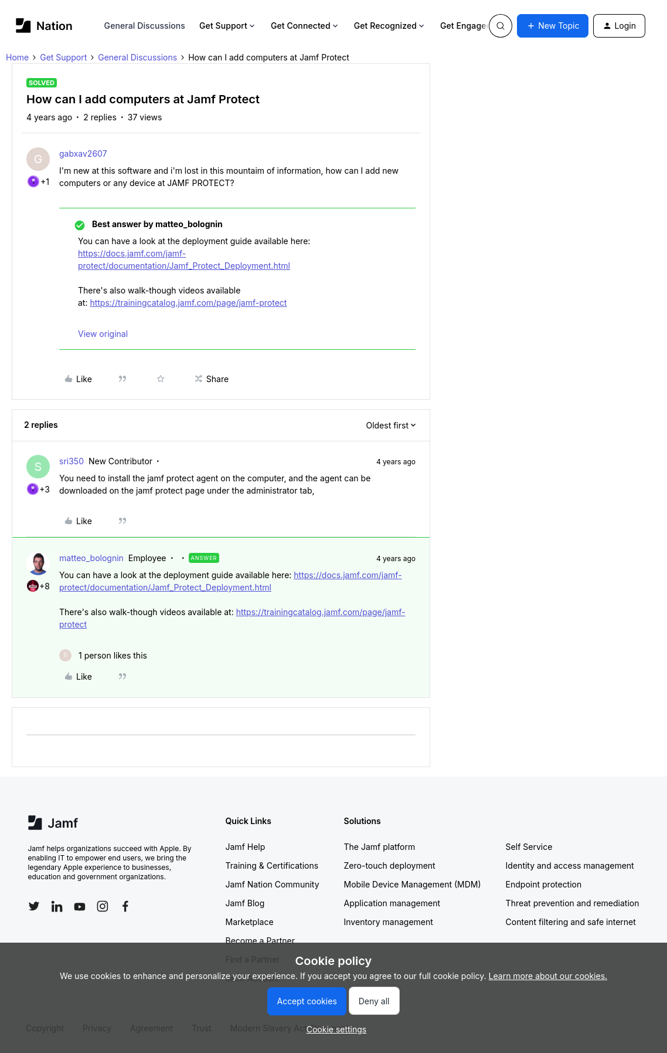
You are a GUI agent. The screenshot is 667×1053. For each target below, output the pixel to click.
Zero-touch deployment (389, 865)
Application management (392, 903)
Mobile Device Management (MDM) (412, 884)
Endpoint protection (544, 884)
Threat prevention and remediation (572, 903)
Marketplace (250, 922)
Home (17, 57)
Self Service (529, 847)
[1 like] (103, 655)
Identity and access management (570, 865)
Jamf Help (246, 847)
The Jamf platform (380, 847)
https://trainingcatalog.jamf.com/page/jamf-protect (188, 303)
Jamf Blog (245, 903)
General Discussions (144, 26)
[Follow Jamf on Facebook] (125, 906)
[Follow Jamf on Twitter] (34, 906)
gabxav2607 (83, 153)
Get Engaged (470, 26)
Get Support (228, 26)
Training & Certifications (272, 865)
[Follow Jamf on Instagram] (102, 906)
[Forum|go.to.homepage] (44, 25)
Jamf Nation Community (272, 884)
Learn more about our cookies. (548, 976)
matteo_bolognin (91, 558)
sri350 (71, 461)
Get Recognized (390, 26)
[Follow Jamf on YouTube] (80, 906)
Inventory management (388, 922)
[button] (552, 26)
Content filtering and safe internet (571, 922)
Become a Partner (260, 941)
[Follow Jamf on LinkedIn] (57, 906)
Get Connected (305, 26)
